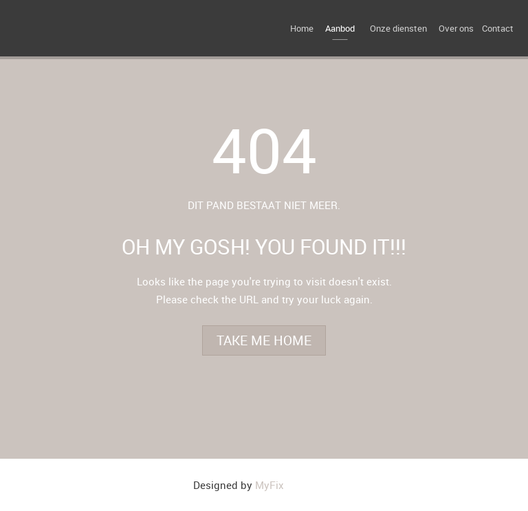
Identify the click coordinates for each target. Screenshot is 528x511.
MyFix (269, 485)
